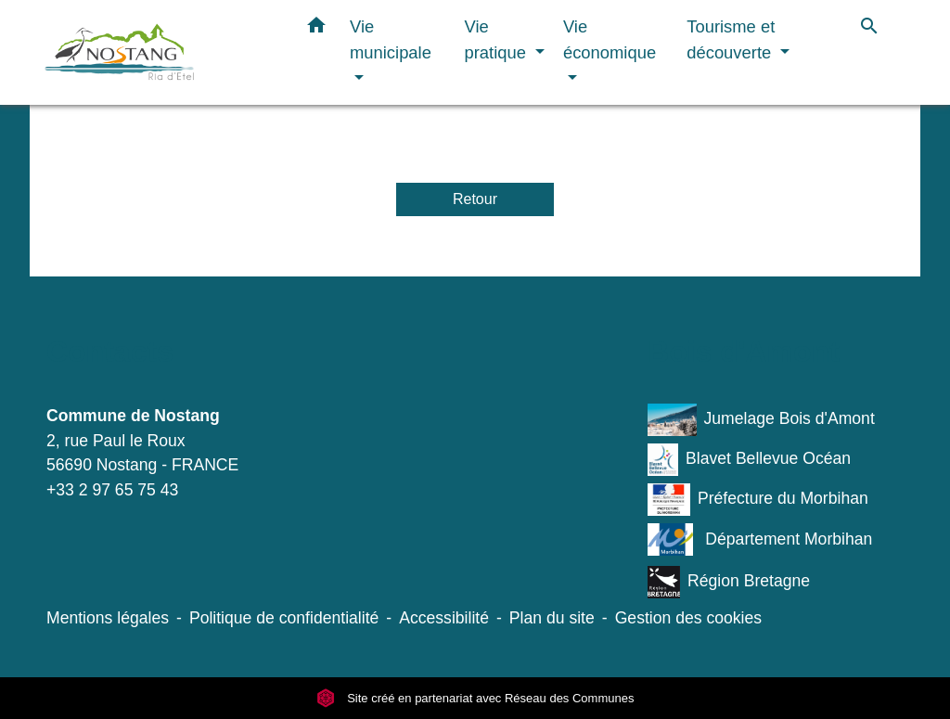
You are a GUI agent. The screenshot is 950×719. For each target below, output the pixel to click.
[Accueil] (160, 52)
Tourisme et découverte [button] (731, 39)
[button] (316, 28)
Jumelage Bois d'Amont (761, 420)
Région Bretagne (729, 582)
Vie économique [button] (609, 39)
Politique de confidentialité (284, 618)
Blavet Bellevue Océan (749, 459)
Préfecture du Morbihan (758, 499)
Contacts (109, 351)
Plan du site (552, 618)
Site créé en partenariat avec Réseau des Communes (475, 698)
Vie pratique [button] (498, 39)
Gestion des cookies (688, 618)
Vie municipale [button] (390, 39)
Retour (475, 199)
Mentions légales (107, 618)
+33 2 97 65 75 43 (112, 490)
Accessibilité (444, 618)
